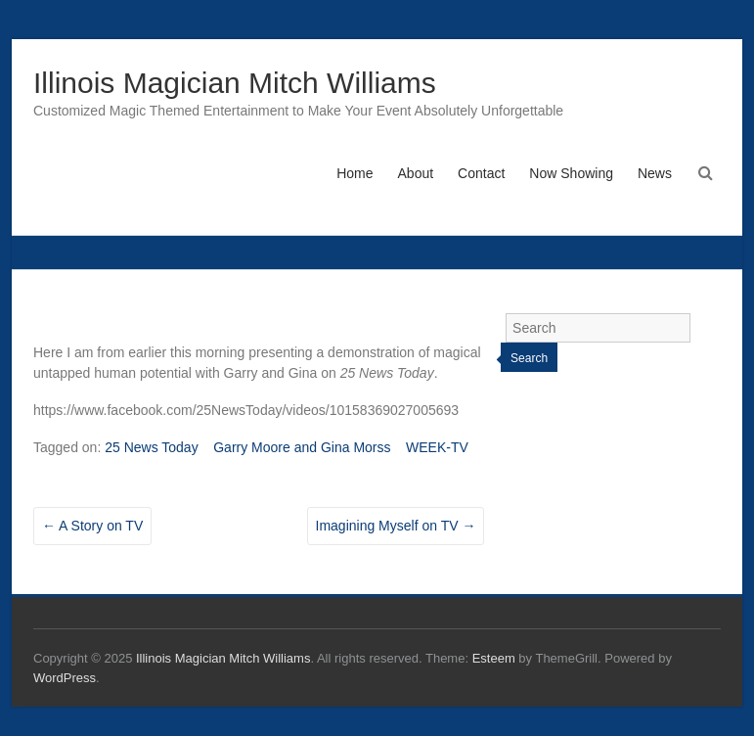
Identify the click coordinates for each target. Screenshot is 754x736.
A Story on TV (92, 525)
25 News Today (151, 447)
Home (354, 173)
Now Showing (571, 173)
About (416, 173)
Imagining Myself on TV (396, 525)
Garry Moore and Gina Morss (301, 447)
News (655, 173)
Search (529, 358)
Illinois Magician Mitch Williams (234, 83)
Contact (481, 173)
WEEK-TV (437, 447)
